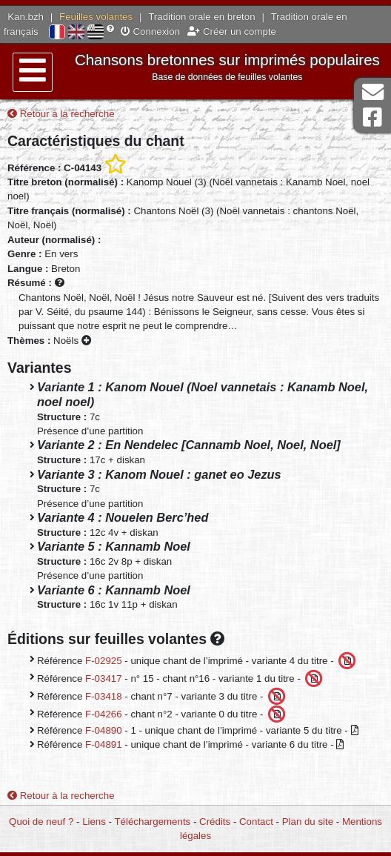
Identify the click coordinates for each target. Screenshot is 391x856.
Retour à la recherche (61, 113)
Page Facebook (372, 117)
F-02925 (103, 660)
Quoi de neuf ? (41, 821)
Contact (256, 821)
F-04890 (103, 730)
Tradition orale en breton (201, 16)
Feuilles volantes (96, 16)
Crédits (214, 821)
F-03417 (103, 677)
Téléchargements (153, 821)
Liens (94, 821)
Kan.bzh (25, 16)
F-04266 (103, 713)
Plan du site (307, 821)
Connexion (150, 31)
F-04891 (103, 744)
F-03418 (103, 695)
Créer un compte (231, 31)
